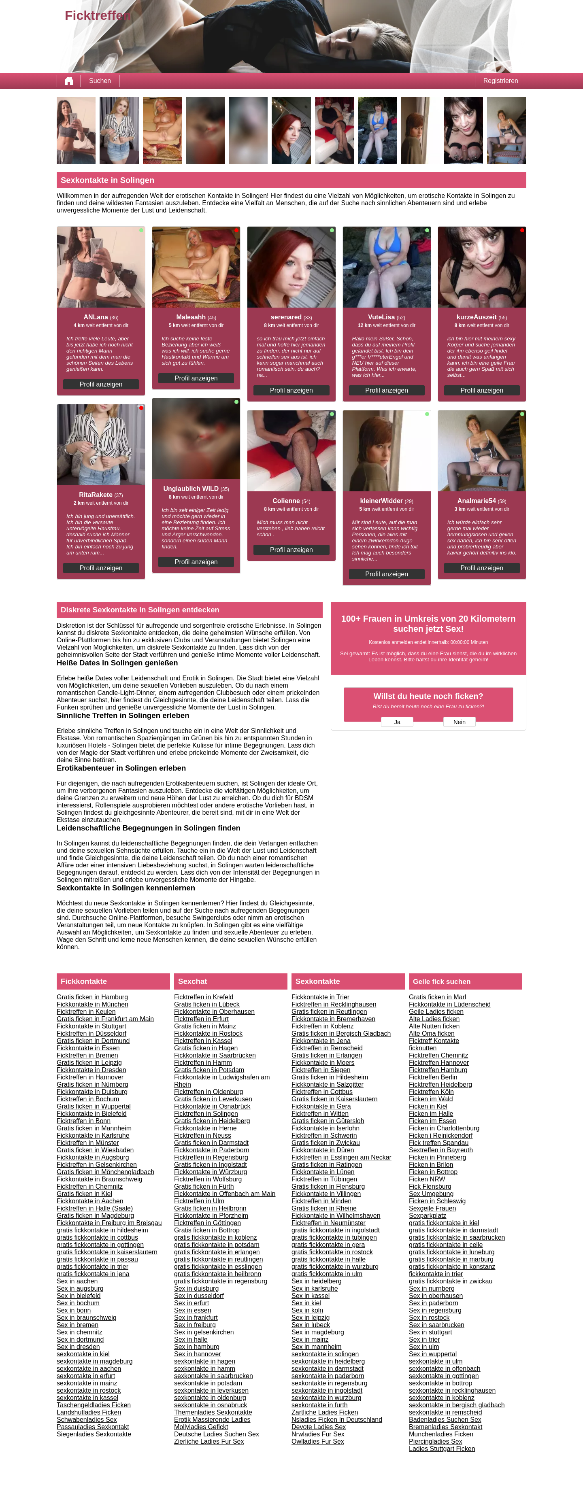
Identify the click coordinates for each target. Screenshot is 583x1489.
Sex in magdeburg (318, 1332)
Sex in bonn (74, 1310)
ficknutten (422, 1048)
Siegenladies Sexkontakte (94, 1434)
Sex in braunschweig (87, 1317)
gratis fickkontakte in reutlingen (218, 1259)
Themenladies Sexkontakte (213, 1412)
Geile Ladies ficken (436, 1011)
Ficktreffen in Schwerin (324, 1135)
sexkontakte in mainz (87, 1383)
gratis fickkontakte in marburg (451, 1259)
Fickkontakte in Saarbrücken (215, 1055)
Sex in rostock (429, 1317)
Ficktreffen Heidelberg (440, 1084)
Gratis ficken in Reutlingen (329, 1011)
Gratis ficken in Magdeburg (95, 1215)
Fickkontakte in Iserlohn (326, 1128)
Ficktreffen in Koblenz (323, 1026)
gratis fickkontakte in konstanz (452, 1266)
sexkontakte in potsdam (208, 1383)
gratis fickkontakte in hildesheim (102, 1230)
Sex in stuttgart (430, 1332)
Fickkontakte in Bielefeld (92, 1113)
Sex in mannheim (317, 1346)
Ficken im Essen (432, 1120)
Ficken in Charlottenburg (444, 1128)
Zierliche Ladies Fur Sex (209, 1441)
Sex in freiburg (195, 1324)
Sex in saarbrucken (436, 1324)
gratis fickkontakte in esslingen (218, 1266)
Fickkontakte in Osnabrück (212, 1106)
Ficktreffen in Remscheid (327, 1048)
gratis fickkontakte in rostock (332, 1252)
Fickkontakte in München (92, 1004)
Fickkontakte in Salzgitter (328, 1084)
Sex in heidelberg (317, 1281)
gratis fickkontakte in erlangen (217, 1252)
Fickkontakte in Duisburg (92, 1091)
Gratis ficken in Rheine (324, 1208)
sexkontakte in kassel (87, 1397)
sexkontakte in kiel (83, 1354)
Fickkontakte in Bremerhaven (333, 1018)
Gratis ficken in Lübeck (207, 1004)
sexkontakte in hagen (204, 1361)
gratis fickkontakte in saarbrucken (457, 1237)
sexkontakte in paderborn (328, 1375)
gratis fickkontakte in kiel (444, 1222)
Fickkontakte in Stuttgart (91, 1026)
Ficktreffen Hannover (439, 1062)
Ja (397, 722)
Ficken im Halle (431, 1113)
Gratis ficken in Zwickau (326, 1142)
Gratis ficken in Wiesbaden (95, 1150)
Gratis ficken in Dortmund (93, 1040)
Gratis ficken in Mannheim (94, 1128)
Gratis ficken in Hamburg (92, 997)
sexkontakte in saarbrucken (213, 1375)
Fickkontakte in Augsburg (93, 1157)
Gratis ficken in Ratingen (327, 1164)
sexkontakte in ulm (436, 1361)
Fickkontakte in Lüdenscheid (450, 1004)
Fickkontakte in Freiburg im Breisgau (109, 1222)
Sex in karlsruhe (315, 1288)
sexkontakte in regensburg (330, 1383)
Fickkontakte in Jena (321, 1040)
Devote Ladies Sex (319, 1426)
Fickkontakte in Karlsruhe (93, 1135)
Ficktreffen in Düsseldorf (91, 1033)
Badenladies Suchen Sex (445, 1419)
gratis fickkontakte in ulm (327, 1273)
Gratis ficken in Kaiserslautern (335, 1099)
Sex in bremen (77, 1324)
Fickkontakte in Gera (321, 1106)
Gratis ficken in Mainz (205, 1026)
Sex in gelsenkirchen (204, 1332)
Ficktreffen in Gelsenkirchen (97, 1164)
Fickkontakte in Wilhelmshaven (336, 1215)
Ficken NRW (427, 1179)
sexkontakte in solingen (325, 1354)
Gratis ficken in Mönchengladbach (105, 1171)
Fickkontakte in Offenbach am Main (225, 1193)
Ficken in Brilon (431, 1164)
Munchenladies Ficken (441, 1434)
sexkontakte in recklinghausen (452, 1390)
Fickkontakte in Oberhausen (214, 1011)
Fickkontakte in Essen (88, 1048)
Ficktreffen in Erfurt (201, 1018)
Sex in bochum (78, 1303)
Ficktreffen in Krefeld (203, 997)
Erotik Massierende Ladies (212, 1419)
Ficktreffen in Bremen (87, 1055)
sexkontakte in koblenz (441, 1397)
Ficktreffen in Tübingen (324, 1179)
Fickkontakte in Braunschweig (100, 1179)
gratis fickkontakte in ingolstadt (336, 1230)
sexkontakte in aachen (89, 1368)
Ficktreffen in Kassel (203, 1040)
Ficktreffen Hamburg (438, 1069)
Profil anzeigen (101, 384)
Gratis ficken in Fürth (204, 1186)
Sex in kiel (306, 1303)
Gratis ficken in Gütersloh (328, 1120)
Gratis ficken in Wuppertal (94, 1106)
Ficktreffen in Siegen (321, 1069)
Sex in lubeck (311, 1324)
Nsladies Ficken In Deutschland (337, 1419)
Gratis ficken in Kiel (84, 1193)
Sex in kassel (311, 1295)
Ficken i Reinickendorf (440, 1135)
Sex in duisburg (196, 1288)
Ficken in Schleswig (437, 1201)
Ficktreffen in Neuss (202, 1135)
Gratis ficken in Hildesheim (330, 1077)
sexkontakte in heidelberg (328, 1361)
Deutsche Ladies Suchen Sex (216, 1434)
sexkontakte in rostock (89, 1390)
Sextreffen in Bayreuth (441, 1150)
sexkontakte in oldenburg (210, 1397)
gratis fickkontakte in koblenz (215, 1237)
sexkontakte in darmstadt (328, 1368)
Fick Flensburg (430, 1186)
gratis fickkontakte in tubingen (334, 1237)
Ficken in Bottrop (433, 1171)
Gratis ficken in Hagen (206, 1048)
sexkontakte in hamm (204, 1368)
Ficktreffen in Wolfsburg (208, 1179)
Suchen (100, 80)
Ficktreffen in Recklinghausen (334, 1004)
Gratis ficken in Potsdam (209, 1069)
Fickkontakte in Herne (205, 1128)
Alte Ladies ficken (434, 1018)
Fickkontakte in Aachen (90, 1201)
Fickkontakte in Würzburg (210, 1171)
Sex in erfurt (191, 1303)
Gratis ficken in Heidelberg (212, 1120)
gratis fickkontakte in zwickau (450, 1281)
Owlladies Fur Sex (318, 1441)
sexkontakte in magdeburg (95, 1361)
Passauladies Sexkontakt (93, 1426)
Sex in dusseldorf (199, 1295)
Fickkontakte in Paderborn (211, 1150)
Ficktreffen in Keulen (86, 1011)
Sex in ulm (424, 1346)
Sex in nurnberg (432, 1288)
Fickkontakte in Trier (320, 997)
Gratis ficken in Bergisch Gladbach (341, 1033)
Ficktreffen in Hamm (203, 1062)
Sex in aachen (77, 1281)
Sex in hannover (197, 1354)
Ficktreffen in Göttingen (207, 1222)
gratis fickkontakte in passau (97, 1259)
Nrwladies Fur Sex (318, 1434)
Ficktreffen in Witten (320, 1113)
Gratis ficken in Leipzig (89, 1062)
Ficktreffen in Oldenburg (208, 1091)
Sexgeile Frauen (432, 1208)
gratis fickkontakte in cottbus (97, 1237)
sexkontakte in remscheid (445, 1412)
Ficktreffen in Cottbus (322, 1091)
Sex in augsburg (80, 1288)
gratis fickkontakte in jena (93, 1273)
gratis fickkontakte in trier (92, 1266)
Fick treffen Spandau (438, 1142)
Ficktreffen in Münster (88, 1142)
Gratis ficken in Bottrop (207, 1230)
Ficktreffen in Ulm (199, 1201)
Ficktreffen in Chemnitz (90, 1186)
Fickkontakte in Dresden (91, 1069)
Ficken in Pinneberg (437, 1157)
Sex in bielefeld (79, 1295)
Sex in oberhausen (436, 1295)
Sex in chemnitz (79, 1332)
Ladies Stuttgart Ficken (442, 1448)
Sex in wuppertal (433, 1354)
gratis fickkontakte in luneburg (452, 1252)
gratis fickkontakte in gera (328, 1244)
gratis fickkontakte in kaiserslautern (107, 1252)
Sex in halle (191, 1339)
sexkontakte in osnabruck (210, 1405)
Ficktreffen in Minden (321, 1201)
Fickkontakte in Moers (323, 1062)
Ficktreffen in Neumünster (329, 1222)
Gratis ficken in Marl (437, 997)
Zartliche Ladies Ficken (325, 1412)
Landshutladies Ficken (89, 1412)
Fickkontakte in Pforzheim (211, 1215)
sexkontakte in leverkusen (211, 1390)
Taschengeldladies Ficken (94, 1405)
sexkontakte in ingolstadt (327, 1390)
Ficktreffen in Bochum (88, 1099)
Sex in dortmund (80, 1339)
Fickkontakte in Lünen (323, 1171)
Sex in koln (307, 1310)
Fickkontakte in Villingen (326, 1193)
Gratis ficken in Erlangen (327, 1055)
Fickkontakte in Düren (323, 1150)
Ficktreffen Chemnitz (438, 1055)
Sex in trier (424, 1339)
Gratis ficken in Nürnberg (92, 1084)
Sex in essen (192, 1310)
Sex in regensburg (435, 1310)
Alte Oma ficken (432, 1033)
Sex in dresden (78, 1346)
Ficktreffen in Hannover (90, 1077)
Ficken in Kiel (428, 1106)
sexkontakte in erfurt (86, 1375)
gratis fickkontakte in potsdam (217, 1244)
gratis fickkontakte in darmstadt (453, 1230)
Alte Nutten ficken (434, 1026)
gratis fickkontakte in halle (329, 1259)
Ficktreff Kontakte (434, 1040)
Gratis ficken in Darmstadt (211, 1142)
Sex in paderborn (433, 1303)
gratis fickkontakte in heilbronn (217, 1273)
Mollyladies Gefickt (201, 1426)
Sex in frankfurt (196, 1317)
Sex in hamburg (196, 1346)
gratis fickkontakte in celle (446, 1244)
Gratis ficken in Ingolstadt (210, 1164)
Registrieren (500, 80)
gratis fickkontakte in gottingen (100, 1244)
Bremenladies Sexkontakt (445, 1426)
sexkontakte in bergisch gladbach (457, 1405)
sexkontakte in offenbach (445, 1368)
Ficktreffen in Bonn (84, 1120)
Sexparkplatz (428, 1215)
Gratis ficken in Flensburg (328, 1186)
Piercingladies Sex (435, 1441)
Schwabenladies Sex (87, 1419)
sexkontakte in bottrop (440, 1383)
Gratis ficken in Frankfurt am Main (105, 1018)
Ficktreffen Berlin (433, 1077)
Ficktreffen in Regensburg (211, 1157)
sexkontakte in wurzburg (327, 1397)
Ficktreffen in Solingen (206, 1113)
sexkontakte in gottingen (444, 1375)
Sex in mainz (310, 1339)
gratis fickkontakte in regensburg (220, 1281)
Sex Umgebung (431, 1193)
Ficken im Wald (431, 1099)
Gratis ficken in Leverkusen (213, 1099)
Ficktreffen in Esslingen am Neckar (342, 1157)
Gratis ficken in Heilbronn (210, 1208)
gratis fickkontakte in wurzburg (335, 1266)
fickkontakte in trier (436, 1273)
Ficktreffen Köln (431, 1091)
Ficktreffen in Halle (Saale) (95, 1208)
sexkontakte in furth (320, 1405)
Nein (459, 722)
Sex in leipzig (311, 1317)
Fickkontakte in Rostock (208, 1033)
